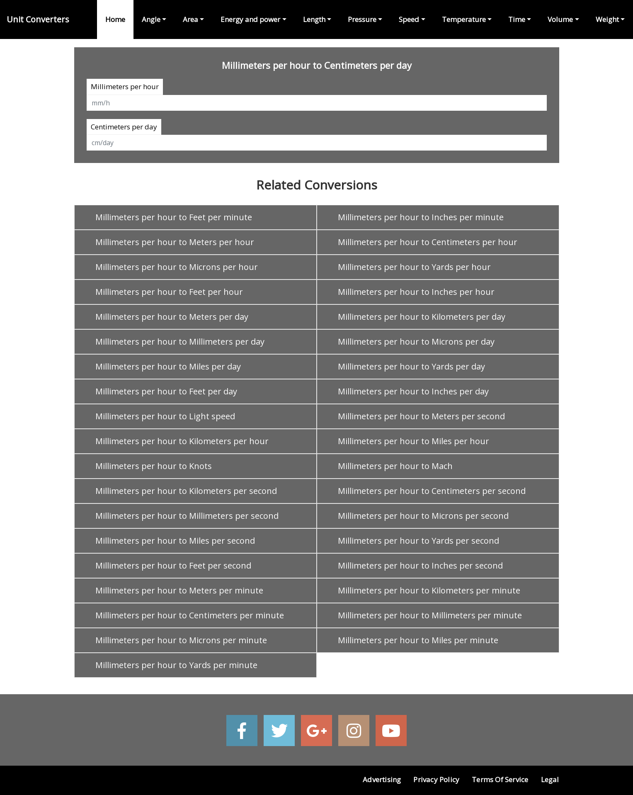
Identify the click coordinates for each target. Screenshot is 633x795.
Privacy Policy (436, 779)
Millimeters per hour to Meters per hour (174, 242)
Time (516, 19)
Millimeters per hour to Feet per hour (169, 291)
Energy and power (250, 19)
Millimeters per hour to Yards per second (418, 540)
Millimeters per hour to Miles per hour (413, 441)
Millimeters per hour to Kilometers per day (421, 316)
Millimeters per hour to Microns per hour (176, 266)
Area (190, 19)
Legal (550, 779)
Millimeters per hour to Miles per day (168, 366)
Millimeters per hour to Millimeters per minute (430, 615)
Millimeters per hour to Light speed (165, 416)
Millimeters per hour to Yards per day (411, 366)
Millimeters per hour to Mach (395, 466)
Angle (151, 19)
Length (314, 19)
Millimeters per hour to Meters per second (421, 416)
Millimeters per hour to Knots (153, 466)
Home (115, 19)
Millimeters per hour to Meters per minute (179, 590)
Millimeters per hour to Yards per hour (414, 266)
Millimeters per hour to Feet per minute (173, 217)
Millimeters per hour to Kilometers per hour (182, 441)
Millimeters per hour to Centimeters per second (432, 490)
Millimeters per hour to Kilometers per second (186, 490)
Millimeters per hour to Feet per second (173, 565)
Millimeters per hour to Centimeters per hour (427, 242)
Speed (409, 19)
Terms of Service (500, 779)
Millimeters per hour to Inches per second (420, 565)
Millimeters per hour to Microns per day (416, 341)
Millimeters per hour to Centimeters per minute (189, 615)
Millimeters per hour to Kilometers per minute (429, 590)
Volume (560, 19)
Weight (607, 19)
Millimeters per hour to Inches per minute (421, 217)
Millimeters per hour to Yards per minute (176, 665)
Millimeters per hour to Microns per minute (181, 640)
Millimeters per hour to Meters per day (171, 316)
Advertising (382, 779)
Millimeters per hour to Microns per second (423, 515)
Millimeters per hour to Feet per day (166, 391)
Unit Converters (38, 19)
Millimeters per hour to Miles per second (175, 540)
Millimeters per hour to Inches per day (413, 391)
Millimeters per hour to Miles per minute (418, 640)
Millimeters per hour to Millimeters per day (179, 341)
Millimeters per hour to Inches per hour (416, 291)
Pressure (362, 19)
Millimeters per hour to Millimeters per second (187, 515)
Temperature (464, 19)
